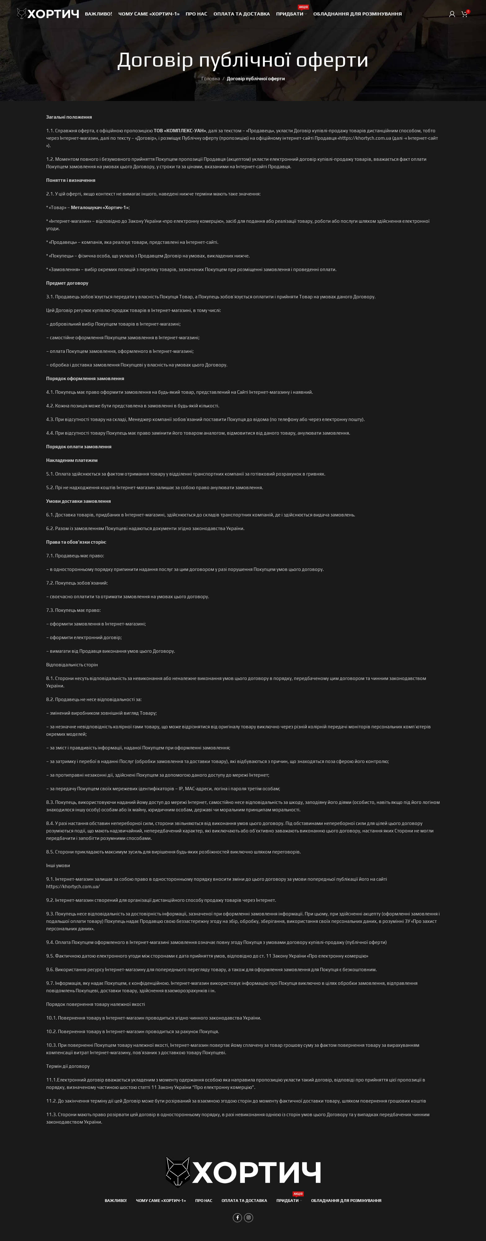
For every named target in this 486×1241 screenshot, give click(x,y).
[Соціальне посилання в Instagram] (248, 1217)
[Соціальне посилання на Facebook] (237, 1217)
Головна (210, 78)
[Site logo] (48, 13)
